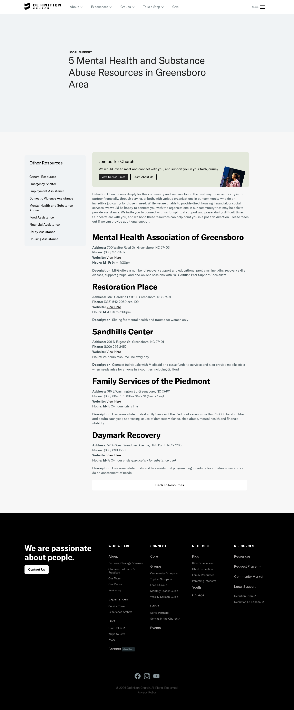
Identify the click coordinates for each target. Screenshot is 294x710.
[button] (76, 7)
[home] (42, 7)
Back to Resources (169, 485)
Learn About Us (143, 177)
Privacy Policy (147, 692)
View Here (114, 257)
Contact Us (36, 569)
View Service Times (113, 177)
